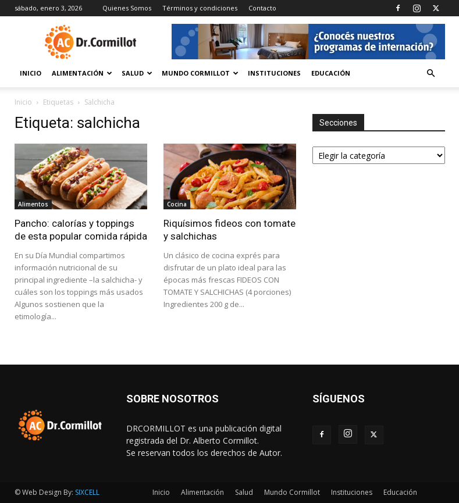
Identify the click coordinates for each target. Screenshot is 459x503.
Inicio (30, 73)
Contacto (262, 7)
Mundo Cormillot (200, 73)
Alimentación (82, 73)
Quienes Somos (126, 7)
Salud (137, 73)
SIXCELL (87, 492)
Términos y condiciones (199, 7)
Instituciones (274, 73)
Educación (330, 73)
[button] (431, 73)
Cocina (177, 204)
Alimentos (33, 204)
